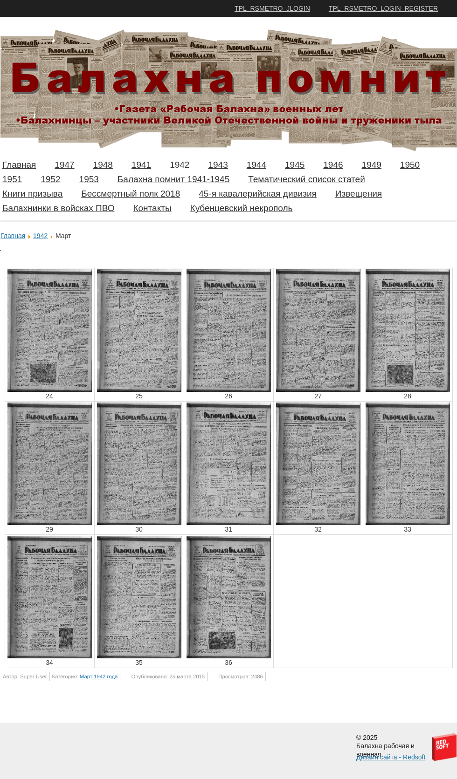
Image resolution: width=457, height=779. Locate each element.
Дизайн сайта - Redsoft (390, 757)
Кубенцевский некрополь (241, 208)
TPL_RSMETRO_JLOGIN (272, 8)
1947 (64, 165)
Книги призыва (32, 193)
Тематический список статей (306, 179)
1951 (12, 179)
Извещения (358, 193)
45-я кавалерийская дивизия (258, 193)
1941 (141, 165)
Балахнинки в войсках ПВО (58, 208)
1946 (333, 165)
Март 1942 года (99, 676)
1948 (103, 165)
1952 (50, 179)
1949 (371, 165)
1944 (256, 165)
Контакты (152, 208)
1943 (218, 165)
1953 (89, 179)
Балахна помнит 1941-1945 (173, 179)
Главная (19, 165)
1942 (179, 165)
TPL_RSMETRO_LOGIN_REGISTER (383, 8)
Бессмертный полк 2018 (130, 193)
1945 (295, 165)
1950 (410, 165)
